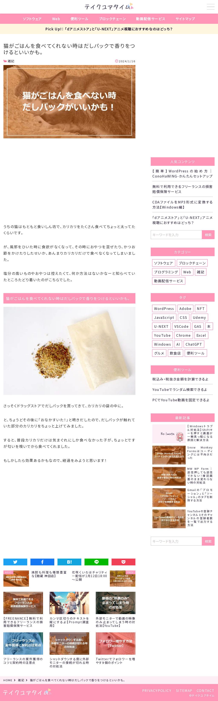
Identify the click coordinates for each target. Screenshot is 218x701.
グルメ (159, 353)
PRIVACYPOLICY (157, 690)
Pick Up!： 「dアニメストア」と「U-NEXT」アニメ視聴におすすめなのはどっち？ (109, 28)
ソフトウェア (32, 18)
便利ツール (79, 18)
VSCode (181, 326)
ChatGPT (194, 344)
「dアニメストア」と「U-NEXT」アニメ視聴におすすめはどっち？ (182, 220)
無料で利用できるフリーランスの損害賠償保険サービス (182, 189)
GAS (198, 326)
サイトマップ (185, 18)
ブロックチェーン (112, 18)
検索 (208, 234)
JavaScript (164, 317)
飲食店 (175, 353)
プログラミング (166, 271)
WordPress (164, 308)
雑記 (11, 61)
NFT (201, 308)
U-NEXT (161, 326)
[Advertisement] (69, 182)
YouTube (162, 335)
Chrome (183, 335)
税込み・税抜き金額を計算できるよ (180, 379)
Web (56, 18)
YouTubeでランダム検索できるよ (179, 389)
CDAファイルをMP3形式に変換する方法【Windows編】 (182, 204)
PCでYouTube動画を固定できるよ (180, 399)
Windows (162, 344)
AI (178, 344)
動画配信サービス (150, 18)
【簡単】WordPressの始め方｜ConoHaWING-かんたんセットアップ (182, 173)
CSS (183, 317)
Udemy (199, 317)
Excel (201, 335)
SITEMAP (184, 690)
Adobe (185, 308)
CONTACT (206, 690)
